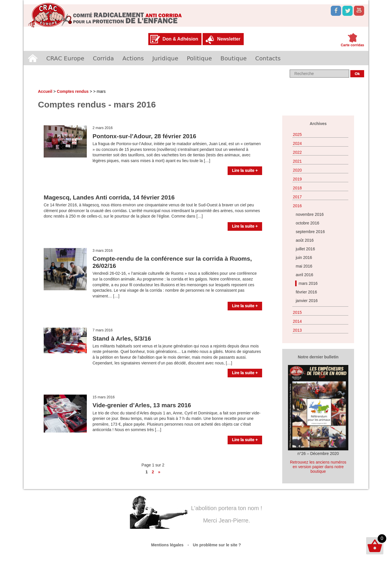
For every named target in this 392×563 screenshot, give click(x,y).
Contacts (267, 58)
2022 (297, 152)
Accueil (33, 58)
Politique (199, 58)
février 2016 (306, 292)
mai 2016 (304, 266)
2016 (297, 205)
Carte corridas (352, 45)
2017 (297, 197)
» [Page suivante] (159, 472)
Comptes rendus (73, 91)
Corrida (103, 58)
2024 (297, 143)
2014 (297, 321)
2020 (297, 170)
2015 (297, 312)
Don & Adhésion (180, 38)
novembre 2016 (310, 214)
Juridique (165, 58)
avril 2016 (304, 274)
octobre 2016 (307, 223)
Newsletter (228, 38)
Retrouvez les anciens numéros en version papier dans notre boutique (318, 467)
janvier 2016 (307, 300)
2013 (297, 330)
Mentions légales (167, 545)
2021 (297, 161)
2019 (297, 179)
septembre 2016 (310, 231)
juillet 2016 (305, 249)
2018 (297, 188)
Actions (133, 58)
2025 (297, 134)
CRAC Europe (65, 58)
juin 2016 (304, 257)
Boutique (233, 58)
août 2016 (305, 240)
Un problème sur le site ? (217, 545)
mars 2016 (308, 283)
